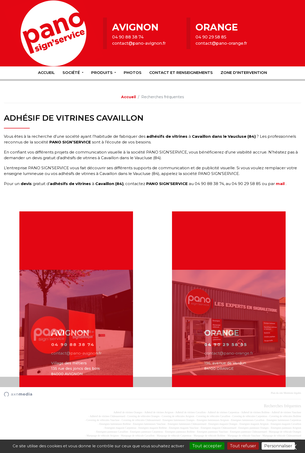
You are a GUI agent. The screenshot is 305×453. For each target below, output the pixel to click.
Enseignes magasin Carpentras (120, 427)
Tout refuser (243, 445)
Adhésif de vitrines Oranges (127, 412)
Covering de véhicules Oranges (143, 416)
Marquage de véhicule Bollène (209, 435)
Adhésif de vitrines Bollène (255, 412)
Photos (133, 72)
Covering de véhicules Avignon (178, 416)
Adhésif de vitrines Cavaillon (190, 412)
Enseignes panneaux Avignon (286, 427)
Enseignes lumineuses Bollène (115, 424)
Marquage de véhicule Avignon (103, 435)
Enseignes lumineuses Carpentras (284, 420)
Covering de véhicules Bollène (285, 416)
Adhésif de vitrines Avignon (158, 412)
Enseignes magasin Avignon (254, 424)
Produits (102, 72)
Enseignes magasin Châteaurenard (218, 427)
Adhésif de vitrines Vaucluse (286, 412)
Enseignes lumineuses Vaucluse (149, 424)
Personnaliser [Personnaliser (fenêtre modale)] (278, 445)
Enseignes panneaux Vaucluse (212, 431)
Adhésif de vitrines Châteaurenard (107, 416)
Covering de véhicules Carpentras (249, 416)
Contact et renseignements (181, 72)
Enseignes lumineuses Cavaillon (247, 420)
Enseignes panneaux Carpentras (146, 431)
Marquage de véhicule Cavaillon (137, 435)
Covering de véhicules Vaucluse (103, 420)
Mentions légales (292, 392)
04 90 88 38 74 (128, 37)
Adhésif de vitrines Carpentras (223, 412)
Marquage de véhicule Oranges (285, 431)
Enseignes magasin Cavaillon (286, 424)
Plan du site (277, 392)
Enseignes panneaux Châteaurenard (248, 431)
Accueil (46, 72)
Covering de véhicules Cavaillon (213, 416)
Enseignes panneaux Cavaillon (112, 431)
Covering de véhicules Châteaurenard (141, 420)
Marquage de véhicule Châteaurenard (281, 435)
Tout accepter (207, 445)
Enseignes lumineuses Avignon (213, 420)
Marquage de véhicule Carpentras (174, 435)
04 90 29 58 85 (210, 37)
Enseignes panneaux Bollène (180, 431)
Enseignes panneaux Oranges (253, 427)
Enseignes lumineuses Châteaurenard (187, 424)
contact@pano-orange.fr (221, 43)
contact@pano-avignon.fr (139, 43)
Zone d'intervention (244, 72)
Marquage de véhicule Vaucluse (244, 435)
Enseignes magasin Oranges (222, 424)
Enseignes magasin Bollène (152, 427)
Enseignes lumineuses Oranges (179, 420)
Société (71, 72)
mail (280, 183)
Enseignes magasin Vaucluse (184, 427)
